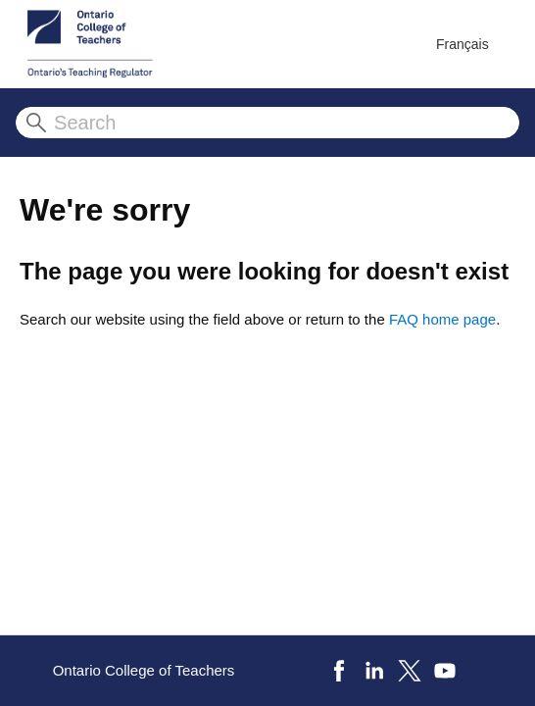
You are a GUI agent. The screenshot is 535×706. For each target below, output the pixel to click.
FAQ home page (442, 319)
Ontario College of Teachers (144, 670)
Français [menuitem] (462, 44)
